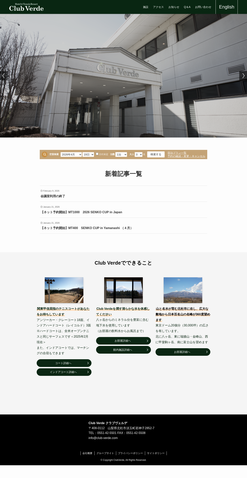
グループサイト (105, 453)
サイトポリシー (156, 453)
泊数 (112, 154)
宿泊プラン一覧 (176, 152)
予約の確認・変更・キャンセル (186, 156)
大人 (131, 154)
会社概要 (87, 453)
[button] (4, 75)
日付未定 (102, 154)
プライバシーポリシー (130, 453)
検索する (156, 154)
